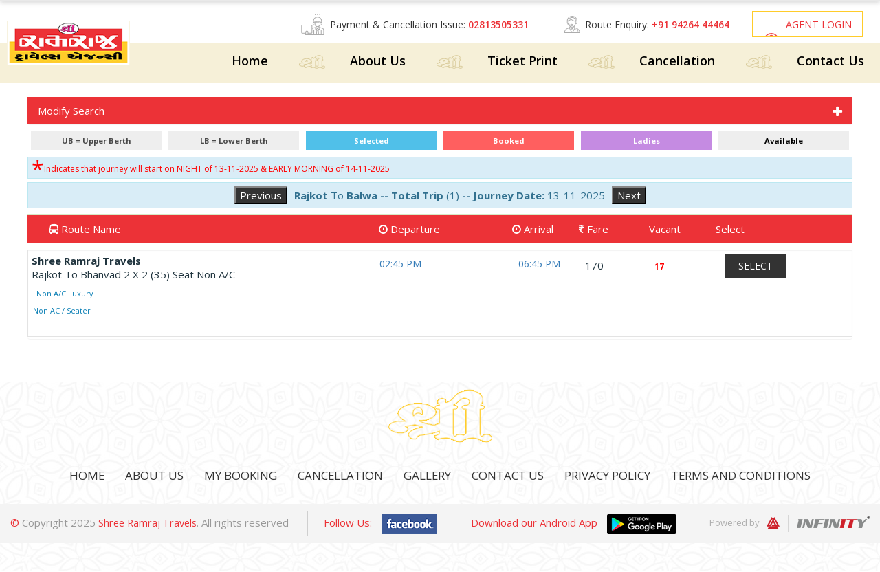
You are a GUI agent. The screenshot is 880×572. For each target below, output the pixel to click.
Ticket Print (522, 62)
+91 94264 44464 (681, 24)
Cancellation (677, 62)
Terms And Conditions (758, 477)
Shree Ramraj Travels (149, 524)
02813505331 (489, 24)
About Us (378, 62)
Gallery (424, 477)
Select (755, 267)
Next (629, 197)
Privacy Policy (616, 477)
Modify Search (71, 112)
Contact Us (830, 62)
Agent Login (815, 25)
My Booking (226, 477)
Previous (261, 197)
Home (250, 62)
